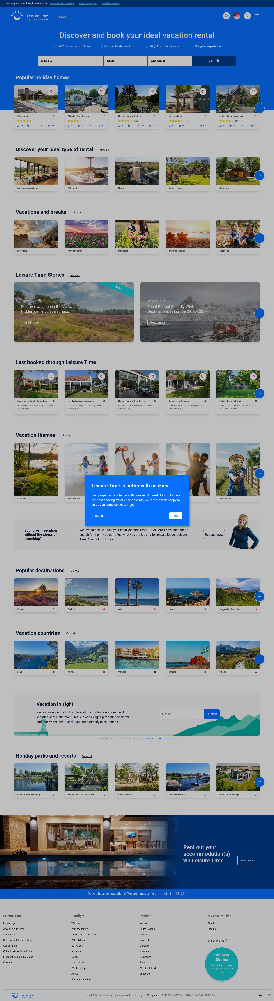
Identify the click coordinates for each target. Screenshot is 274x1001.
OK (176, 516)
